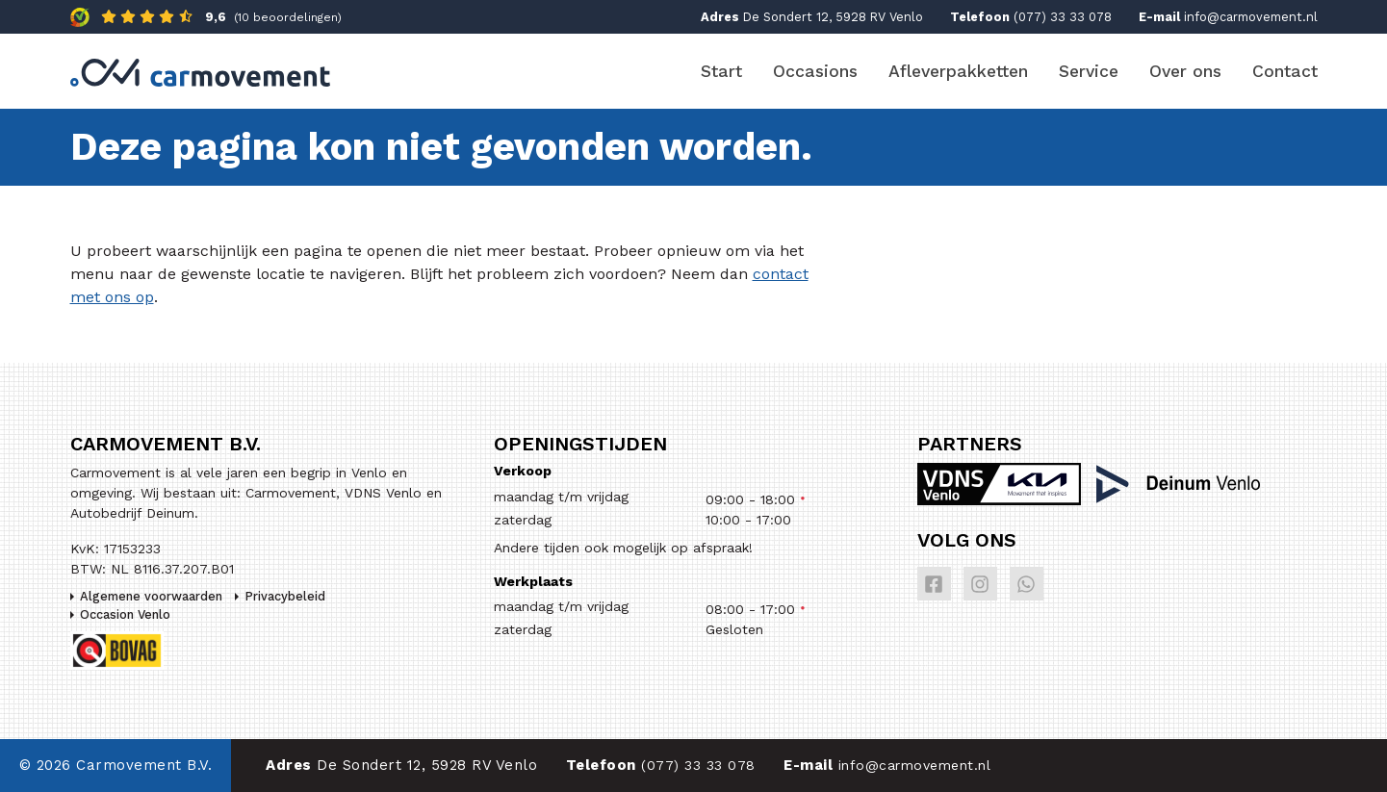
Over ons (1185, 71)
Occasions (815, 71)
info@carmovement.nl (1251, 17)
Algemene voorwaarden (151, 596)
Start (721, 71)
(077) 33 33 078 (1063, 17)
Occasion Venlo (125, 614)
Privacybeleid (284, 596)
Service (1088, 71)
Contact (1285, 71)
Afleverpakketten (958, 71)
